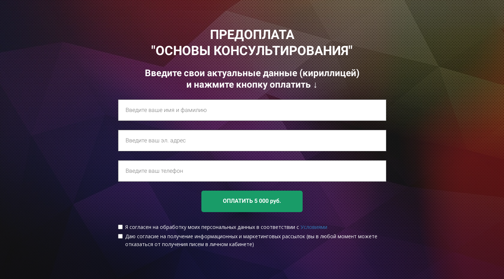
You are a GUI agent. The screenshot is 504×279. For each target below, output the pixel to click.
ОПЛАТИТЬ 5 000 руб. (252, 200)
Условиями (313, 227)
